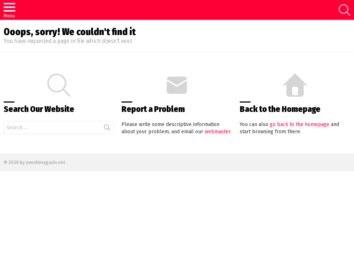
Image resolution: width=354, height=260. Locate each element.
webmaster (217, 132)
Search (107, 129)
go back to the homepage (299, 124)
